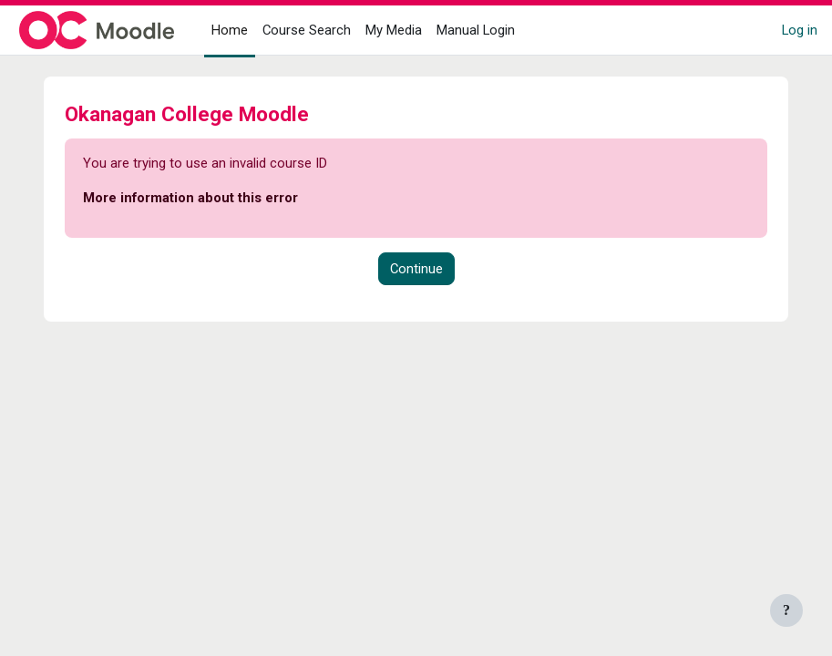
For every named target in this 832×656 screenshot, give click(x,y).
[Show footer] (786, 610)
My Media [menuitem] (393, 30)
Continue (416, 269)
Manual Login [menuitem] (476, 30)
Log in (799, 30)
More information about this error (190, 198)
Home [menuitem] (229, 30)
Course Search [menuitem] (306, 30)
